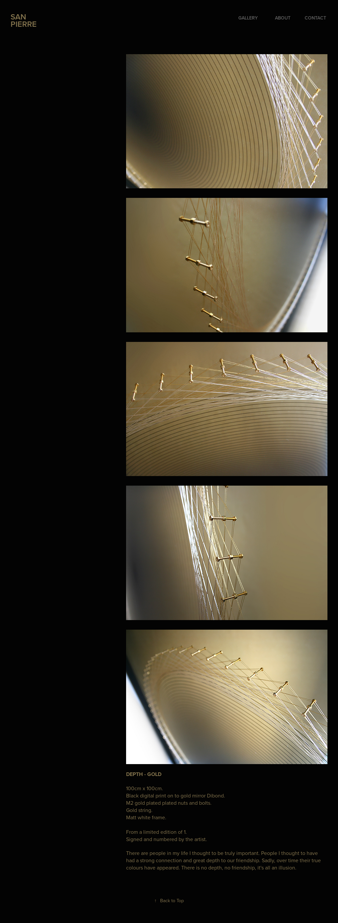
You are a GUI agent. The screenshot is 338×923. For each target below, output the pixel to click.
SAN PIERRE (24, 20)
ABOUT (282, 18)
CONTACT (315, 18)
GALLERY (248, 18)
